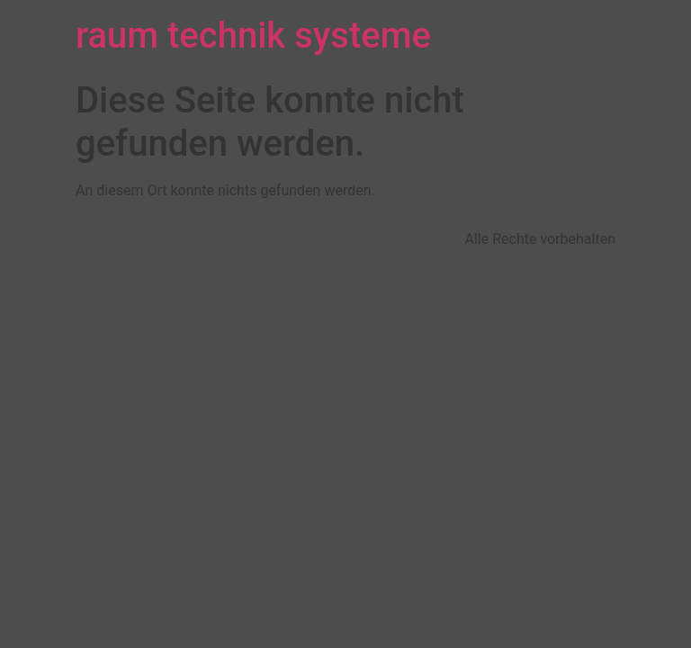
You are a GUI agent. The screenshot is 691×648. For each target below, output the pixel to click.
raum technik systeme (253, 35)
